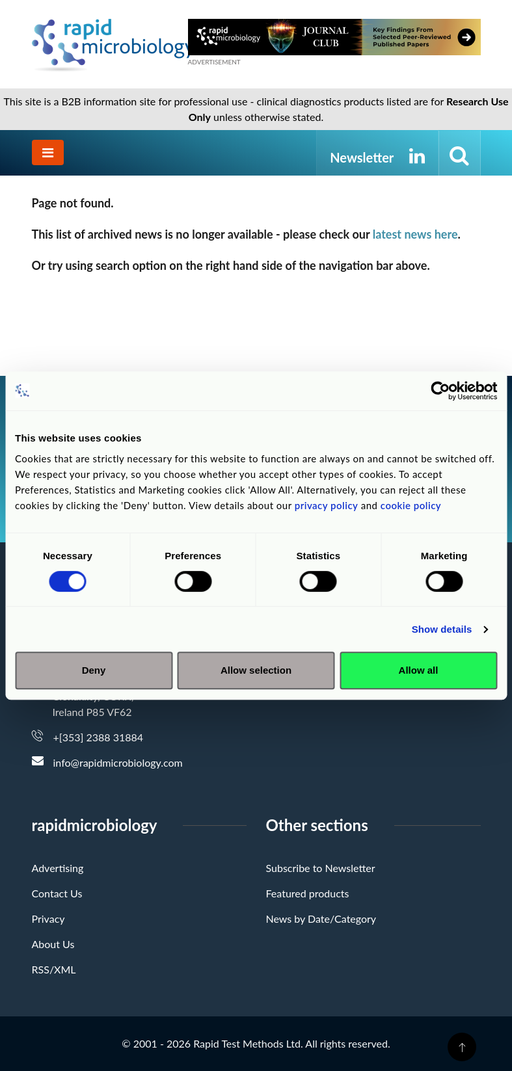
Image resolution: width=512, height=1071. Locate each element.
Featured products (307, 893)
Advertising (58, 868)
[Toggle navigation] (48, 152)
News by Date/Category (321, 918)
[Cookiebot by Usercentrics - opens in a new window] (440, 391)
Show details (442, 629)
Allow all (418, 670)
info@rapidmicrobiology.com (118, 762)
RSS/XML (54, 969)
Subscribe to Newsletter (320, 868)
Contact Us (57, 893)
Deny (94, 670)
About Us (53, 944)
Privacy (48, 918)
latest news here (415, 234)
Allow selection (256, 670)
